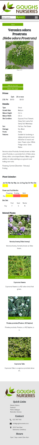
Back (13, 24)
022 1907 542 (15, 419)
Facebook (12, 407)
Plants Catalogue (15, 409)
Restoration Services (16, 412)
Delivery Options (14, 405)
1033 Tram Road (18, 428)
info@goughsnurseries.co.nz (19, 423)
